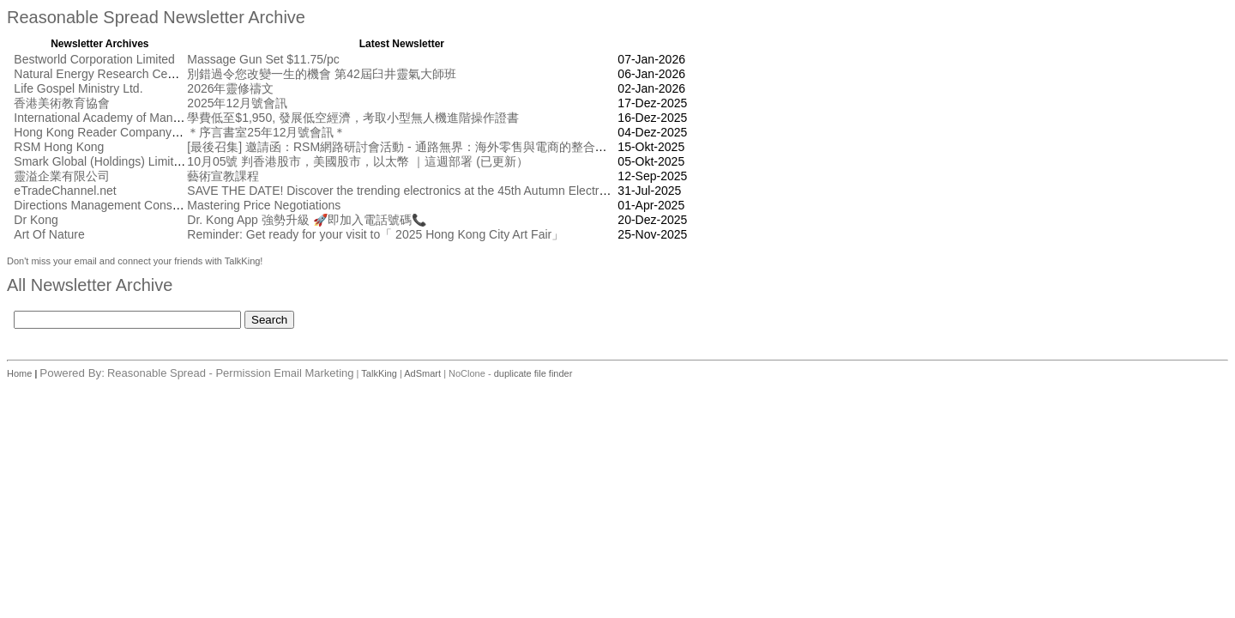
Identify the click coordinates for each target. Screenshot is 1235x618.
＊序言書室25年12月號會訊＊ (266, 132)
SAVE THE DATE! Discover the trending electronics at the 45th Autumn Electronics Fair (419, 190)
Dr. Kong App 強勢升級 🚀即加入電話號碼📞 (306, 220)
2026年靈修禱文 (230, 88)
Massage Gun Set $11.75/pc (263, 59)
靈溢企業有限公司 (62, 176)
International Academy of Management (117, 117)
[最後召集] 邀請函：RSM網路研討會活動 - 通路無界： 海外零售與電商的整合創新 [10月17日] (433, 147)
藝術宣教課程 (223, 176)
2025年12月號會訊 (237, 103)
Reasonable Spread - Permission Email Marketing (230, 373)
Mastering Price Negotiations (263, 205)
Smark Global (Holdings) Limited (100, 161)
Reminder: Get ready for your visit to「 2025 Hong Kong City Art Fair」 (375, 234)
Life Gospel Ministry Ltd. (78, 88)
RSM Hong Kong (59, 147)
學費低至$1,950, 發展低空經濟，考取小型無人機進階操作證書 (353, 117)
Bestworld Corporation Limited (94, 59)
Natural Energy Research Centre (101, 74)
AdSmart (422, 373)
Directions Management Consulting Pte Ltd (128, 205)
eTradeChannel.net (65, 190)
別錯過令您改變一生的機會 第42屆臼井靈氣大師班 (321, 74)
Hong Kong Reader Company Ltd (102, 132)
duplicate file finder (533, 373)
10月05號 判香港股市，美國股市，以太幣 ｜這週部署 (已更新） (357, 161)
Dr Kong (35, 220)
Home (20, 373)
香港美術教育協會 (62, 103)
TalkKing (379, 373)
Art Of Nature (49, 234)
